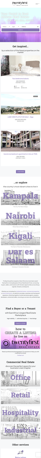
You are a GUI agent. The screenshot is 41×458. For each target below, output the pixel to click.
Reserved (35, 96)
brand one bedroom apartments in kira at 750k (20, 154)
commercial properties (33, 291)
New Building (34, 133)
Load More (20, 171)
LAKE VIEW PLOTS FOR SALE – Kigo (20, 117)
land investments (7, 293)
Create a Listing (20, 323)
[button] (20, 338)
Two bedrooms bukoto (20, 78)
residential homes (21, 291)
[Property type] (15, 26)
